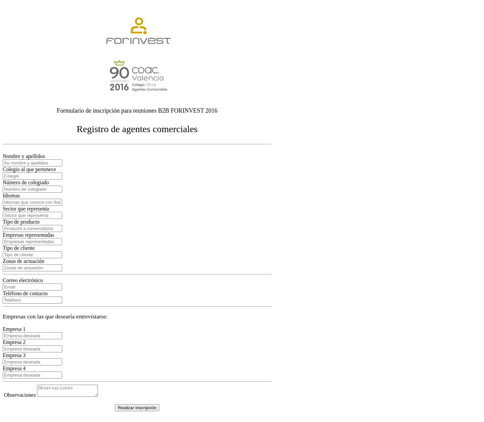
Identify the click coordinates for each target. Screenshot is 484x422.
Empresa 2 (14, 342)
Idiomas (11, 195)
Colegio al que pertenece (29, 169)
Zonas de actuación (23, 261)
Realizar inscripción (137, 409)
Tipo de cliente (19, 248)
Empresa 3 (14, 355)
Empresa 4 (14, 368)
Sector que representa (26, 209)
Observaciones (20, 397)
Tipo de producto (21, 222)
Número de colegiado (26, 182)
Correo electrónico (23, 280)
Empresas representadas (28, 235)
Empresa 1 (14, 329)
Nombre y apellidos (24, 156)
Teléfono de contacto (25, 293)
